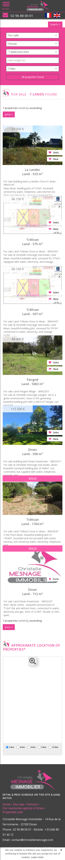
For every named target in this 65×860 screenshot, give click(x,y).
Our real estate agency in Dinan (23, 808)
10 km (53, 747)
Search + (55, 24)
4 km (31, 747)
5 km (42, 747)
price (8, 114)
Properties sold (13, 812)
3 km (20, 747)
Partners (32, 804)
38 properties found (32, 77)
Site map (18, 804)
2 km (10, 747)
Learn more (37, 857)
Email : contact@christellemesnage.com (28, 840)
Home (6, 804)
